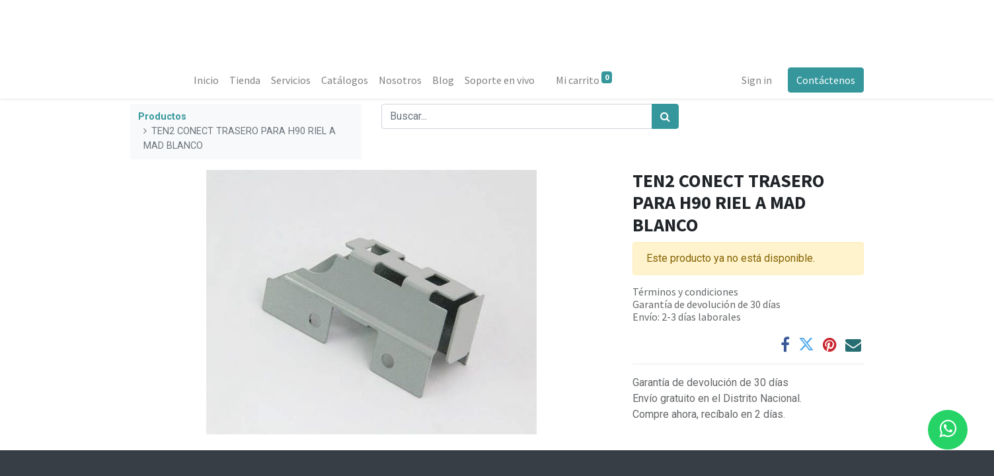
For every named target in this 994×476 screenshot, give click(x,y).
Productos (162, 116)
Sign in (757, 80)
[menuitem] (206, 80)
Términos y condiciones (685, 291)
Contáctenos (825, 80)
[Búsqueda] (665, 116)
